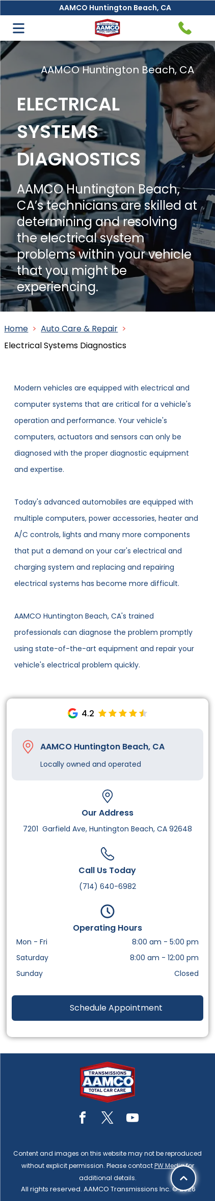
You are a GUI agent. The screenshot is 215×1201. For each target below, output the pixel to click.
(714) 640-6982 (107, 886)
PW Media (169, 1165)
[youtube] (132, 1119)
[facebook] (82, 1119)
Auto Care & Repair (79, 328)
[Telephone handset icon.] (185, 28)
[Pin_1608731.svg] (28, 747)
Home (16, 328)
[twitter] (107, 1119)
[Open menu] (18, 28)
